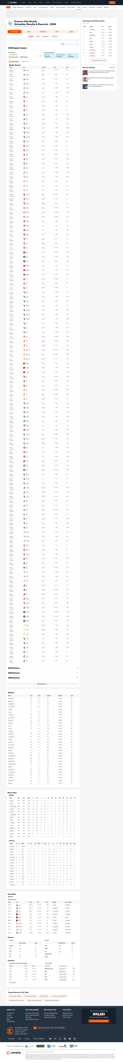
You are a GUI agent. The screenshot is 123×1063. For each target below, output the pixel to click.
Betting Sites (50, 1010)
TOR (27, 572)
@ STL (27, 141)
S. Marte (10, 750)
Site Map (11, 1038)
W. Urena (67, 908)
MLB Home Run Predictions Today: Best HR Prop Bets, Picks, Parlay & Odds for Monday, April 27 (101, 71)
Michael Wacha (63, 974)
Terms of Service (38, 1038)
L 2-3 (43, 376)
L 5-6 (43, 128)
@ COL (27, 434)
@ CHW (28, 128)
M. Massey (10, 753)
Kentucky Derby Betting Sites (59, 996)
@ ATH (27, 70)
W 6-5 (30, 917)
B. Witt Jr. (10, 783)
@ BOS (27, 598)
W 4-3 (43, 625)
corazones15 (92, 50)
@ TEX (27, 194)
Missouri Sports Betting (30, 996)
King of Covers (68, 1015)
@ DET (27, 403)
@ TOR (27, 532)
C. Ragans (10, 769)
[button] (77, 48)
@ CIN (27, 208)
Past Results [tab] (25, 61)
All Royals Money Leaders (99, 60)
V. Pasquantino (11, 764)
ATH (27, 501)
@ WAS (27, 265)
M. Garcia (10, 723)
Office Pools (67, 1017)
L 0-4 (43, 292)
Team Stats (54, 36)
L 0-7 (43, 181)
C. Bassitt (67, 914)
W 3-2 (43, 207)
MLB (8, 7)
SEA (27, 168)
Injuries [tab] (71, 31)
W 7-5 (43, 141)
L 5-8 (43, 532)
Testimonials (11, 1021)
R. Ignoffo (67, 923)
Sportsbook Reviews (32, 1013)
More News (112, 67)
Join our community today (98, 1021)
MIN (27, 447)
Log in (112, 2)
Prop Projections (43, 7)
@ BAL (27, 363)
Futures (52, 7)
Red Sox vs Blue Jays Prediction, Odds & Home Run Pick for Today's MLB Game (101, 85)
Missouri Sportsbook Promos (35, 1000)
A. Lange (10, 736)
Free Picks (28, 7)
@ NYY (20, 923)
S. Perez (10, 766)
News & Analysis (60, 7)
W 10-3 (43, 336)
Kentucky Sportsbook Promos (16, 1000)
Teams (79, 7)
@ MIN (27, 221)
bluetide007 (92, 55)
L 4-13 (30, 926)
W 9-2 (43, 70)
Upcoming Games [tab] (14, 61)
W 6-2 (43, 434)
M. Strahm (10, 774)
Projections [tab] (43, 31)
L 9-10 (43, 114)
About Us (11, 1010)
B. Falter (10, 720)
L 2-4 (30, 929)
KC (10, 979)
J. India (10, 725)
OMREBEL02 (92, 35)
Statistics (99, 7)
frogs (90, 32)
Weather (106, 7)
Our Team (10, 1017)
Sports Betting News (32, 1015)
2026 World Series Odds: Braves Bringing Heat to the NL (101, 78)
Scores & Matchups (18, 7)
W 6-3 (30, 911)
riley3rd (91, 44)
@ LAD (27, 474)
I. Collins (10, 709)
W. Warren (67, 926)
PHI (27, 336)
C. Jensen (10, 731)
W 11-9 (43, 487)
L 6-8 (43, 363)
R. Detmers (67, 905)
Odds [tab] (28, 31)
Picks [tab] (57, 31)
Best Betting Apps (50, 1017)
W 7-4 (43, 558)
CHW (27, 638)
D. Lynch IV (10, 744)
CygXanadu (92, 52)
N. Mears (10, 758)
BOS (27, 154)
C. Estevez (10, 717)
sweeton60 (92, 29)
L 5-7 (30, 920)
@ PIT (27, 625)
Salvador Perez (63, 966)
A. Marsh (10, 747)
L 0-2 (43, 83)
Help (19, 1038)
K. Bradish (67, 920)
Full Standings (12, 982)
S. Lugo (10, 742)
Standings (92, 7)
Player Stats (46, 36)
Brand (9, 1019)
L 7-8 (43, 265)
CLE (27, 97)
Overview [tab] (14, 31)
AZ (26, 585)
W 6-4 (43, 194)
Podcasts (28, 1017)
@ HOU (27, 612)
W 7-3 (43, 154)
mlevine (91, 41)
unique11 (91, 47)
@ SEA (27, 83)
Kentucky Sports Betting (15, 996)
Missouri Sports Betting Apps (52, 1000)
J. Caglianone (11, 703)
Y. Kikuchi (67, 911)
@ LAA (27, 487)
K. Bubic (10, 701)
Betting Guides (32, 1010)
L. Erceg (10, 714)
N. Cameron (11, 706)
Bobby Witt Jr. (62, 968)
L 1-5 (43, 221)
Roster (38, 36)
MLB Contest (71, 7)
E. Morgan (10, 761)
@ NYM (27, 350)
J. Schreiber (11, 772)
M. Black (10, 698)
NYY (27, 181)
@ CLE (27, 545)
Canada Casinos (49, 1015)
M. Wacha (10, 780)
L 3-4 (43, 252)
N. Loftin (10, 739)
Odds (35, 7)
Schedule (31, 36)
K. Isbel (10, 728)
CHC (27, 461)
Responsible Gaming (32, 1019)
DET (27, 114)
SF (26, 390)
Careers (9, 1015)
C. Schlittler (68, 929)
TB (26, 323)
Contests (67, 1010)
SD (26, 376)
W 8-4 (43, 389)
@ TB (27, 292)
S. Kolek (10, 734)
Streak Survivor (68, 1013)
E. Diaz (9, 712)
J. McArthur (11, 755)
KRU (90, 38)
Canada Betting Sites (51, 1013)
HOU (27, 252)
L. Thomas (10, 777)
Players (85, 7)
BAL (20, 914)
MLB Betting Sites (43, 996)
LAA (20, 905)
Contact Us (10, 1013)
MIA (27, 558)
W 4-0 (43, 585)
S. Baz (66, 917)
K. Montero (67, 932)
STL (27, 279)
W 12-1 (31, 908)
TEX (27, 239)
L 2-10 (43, 96)
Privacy (27, 1038)
